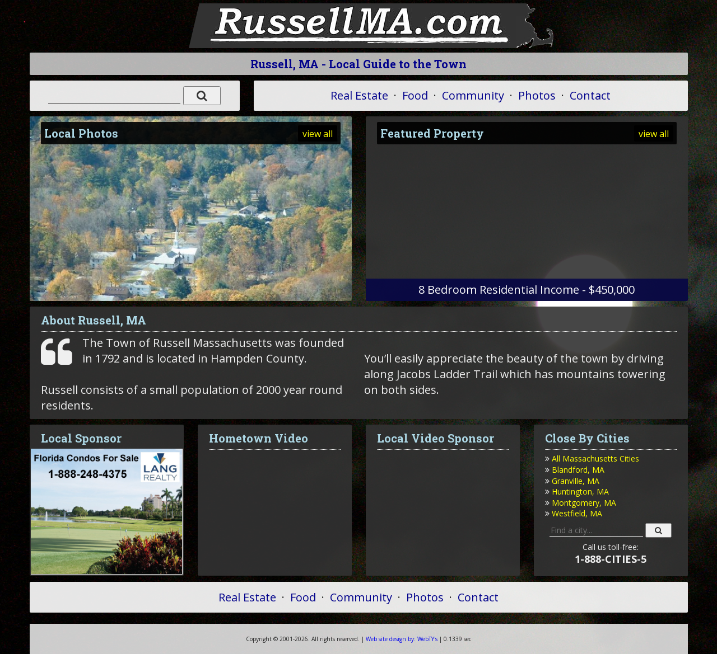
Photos (537, 95)
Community (473, 95)
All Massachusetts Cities (595, 458)
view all (317, 134)
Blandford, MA (578, 469)
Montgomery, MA (584, 502)
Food (415, 95)
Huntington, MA (580, 491)
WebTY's (401, 639)
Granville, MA (575, 481)
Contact (590, 95)
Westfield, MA (577, 513)
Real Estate (359, 95)
